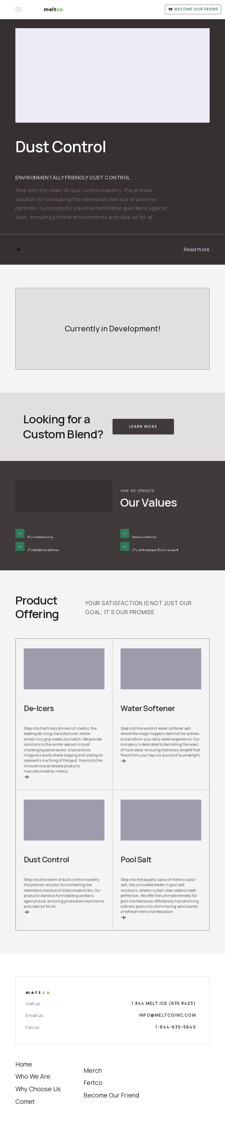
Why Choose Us (38, 1089)
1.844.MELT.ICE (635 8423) (164, 1003)
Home (23, 1064)
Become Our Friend (111, 1095)
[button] (112, 249)
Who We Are (32, 1076)
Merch (93, 1070)
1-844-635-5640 (175, 1027)
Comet (25, 1101)
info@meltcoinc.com (167, 1015)
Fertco (93, 1082)
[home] (53, 9)
